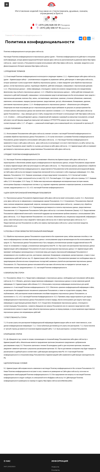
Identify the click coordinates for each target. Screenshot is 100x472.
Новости (55, 467)
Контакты (56, 470)
